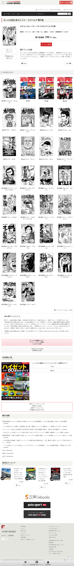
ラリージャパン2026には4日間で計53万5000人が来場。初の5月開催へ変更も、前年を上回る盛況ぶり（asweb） (35, 429)
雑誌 (18, 14)
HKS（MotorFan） (7, 450)
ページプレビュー (9, 51)
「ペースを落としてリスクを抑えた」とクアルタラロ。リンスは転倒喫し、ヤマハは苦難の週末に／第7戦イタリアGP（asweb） (36, 446)
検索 (69, 14)
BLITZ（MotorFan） (8, 456)
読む (52, 366)
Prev (67, 63)
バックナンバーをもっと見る (63, 310)
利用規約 (51, 542)
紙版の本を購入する (9, 57)
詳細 (52, 370)
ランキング (32, 14)
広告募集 (51, 549)
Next (24, 63)
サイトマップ (67, 9)
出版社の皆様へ (53, 547)
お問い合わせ (52, 537)
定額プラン (41, 14)
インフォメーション (41, 9)
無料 (8, 14)
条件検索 (23, 537)
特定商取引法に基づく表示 (56, 540)
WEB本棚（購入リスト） (55, 530)
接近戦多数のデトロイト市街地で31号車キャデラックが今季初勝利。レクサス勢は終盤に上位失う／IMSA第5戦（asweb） (34, 422)
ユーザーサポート (55, 9)
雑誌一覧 (23, 530)
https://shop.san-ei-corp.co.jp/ (49, 331)
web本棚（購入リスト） (37, 563)
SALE (13, 14)
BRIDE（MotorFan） (8, 453)
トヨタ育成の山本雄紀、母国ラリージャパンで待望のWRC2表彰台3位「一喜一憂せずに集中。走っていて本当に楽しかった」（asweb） (37, 441)
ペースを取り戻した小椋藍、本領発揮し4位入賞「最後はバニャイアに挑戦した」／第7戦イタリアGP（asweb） (35, 426)
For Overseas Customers (56, 551)
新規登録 (48, 563)
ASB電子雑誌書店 (9, 531)
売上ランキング (25, 535)
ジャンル (24, 14)
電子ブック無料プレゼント (28, 539)
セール (23, 528)
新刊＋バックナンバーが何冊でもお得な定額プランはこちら (37, 407)
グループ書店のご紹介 (55, 553)
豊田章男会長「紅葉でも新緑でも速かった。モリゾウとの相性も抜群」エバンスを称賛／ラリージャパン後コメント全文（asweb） (37, 436)
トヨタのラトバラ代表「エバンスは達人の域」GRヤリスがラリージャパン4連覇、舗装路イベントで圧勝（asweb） (36, 432)
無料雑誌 (23, 526)
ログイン (25, 563)
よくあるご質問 (53, 535)
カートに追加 (46, 44)
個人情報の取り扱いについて (56, 545)
